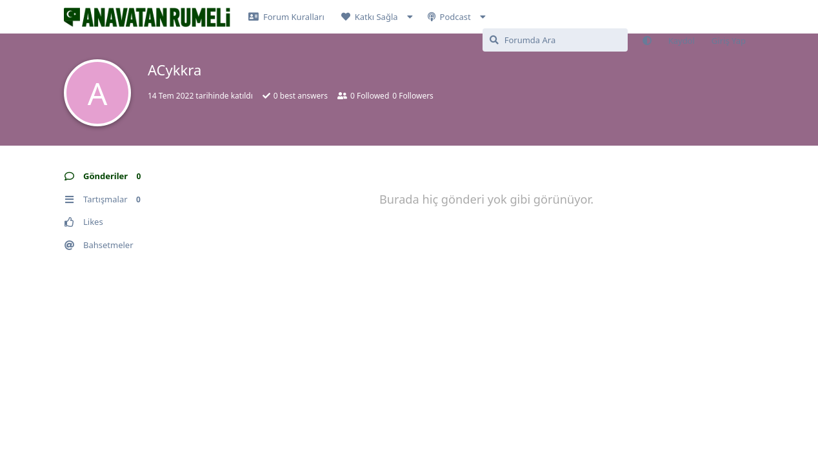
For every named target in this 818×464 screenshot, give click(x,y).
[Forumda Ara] (555, 40)
